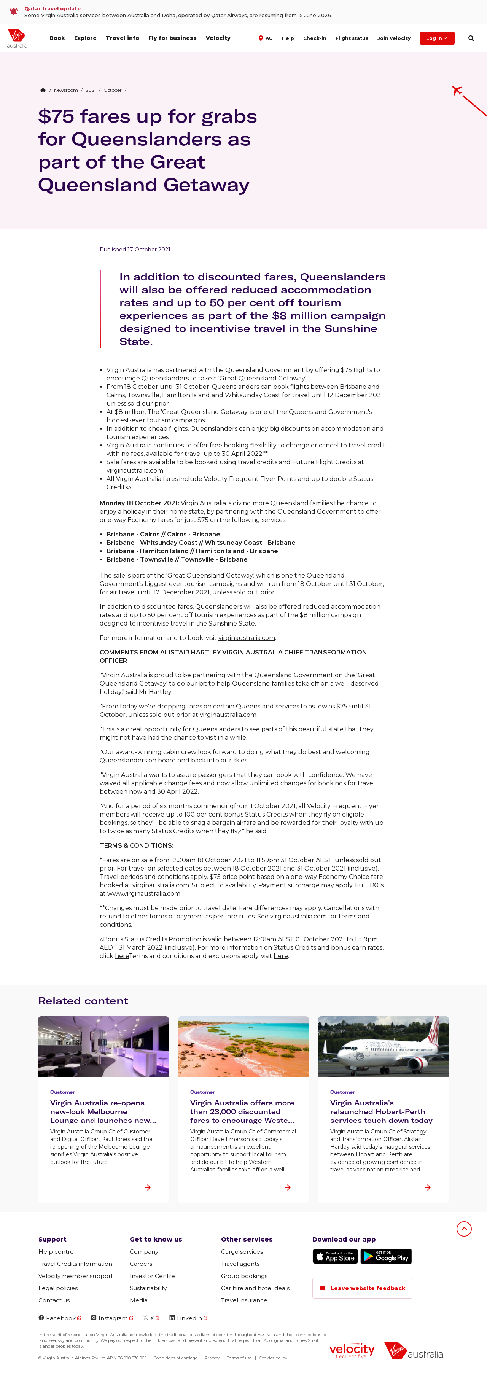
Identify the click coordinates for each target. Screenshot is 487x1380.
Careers (141, 1263)
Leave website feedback (362, 1288)
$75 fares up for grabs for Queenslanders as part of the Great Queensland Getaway (147, 150)
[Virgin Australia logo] (413, 1351)
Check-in (314, 38)
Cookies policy (273, 1358)
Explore (85, 38)
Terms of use (239, 1358)
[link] (243, 12)
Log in (437, 38)
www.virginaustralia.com (143, 893)
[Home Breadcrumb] (43, 90)
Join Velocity (394, 38)
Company (144, 1251)
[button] (266, 38)
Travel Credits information (75, 1263)
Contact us (54, 1300)
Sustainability (148, 1288)
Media (139, 1300)
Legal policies (58, 1288)
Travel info (122, 38)
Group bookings (244, 1276)
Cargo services (242, 1251)
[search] (471, 38)
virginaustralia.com (246, 637)
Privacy (212, 1358)
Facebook (57, 1318)
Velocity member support (75, 1276)
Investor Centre (152, 1276)
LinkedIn (185, 1318)
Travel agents (240, 1263)
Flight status (352, 38)
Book (57, 38)
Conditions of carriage (175, 1358)
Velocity (218, 38)
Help (288, 38)
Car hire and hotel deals (255, 1288)
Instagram (109, 1318)
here (122, 956)
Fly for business (172, 38)
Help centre (56, 1251)
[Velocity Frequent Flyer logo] (352, 1351)
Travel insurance (244, 1300)
